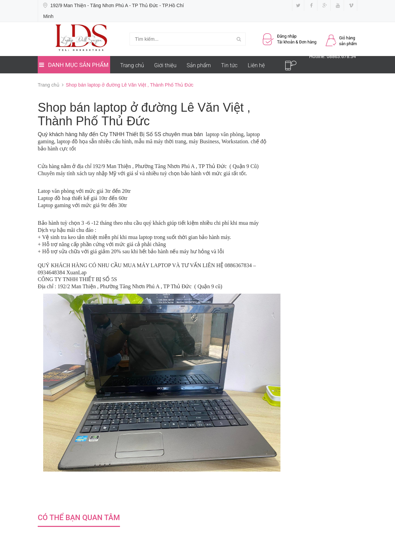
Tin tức (229, 65)
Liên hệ (256, 65)
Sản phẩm (199, 65)
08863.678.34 (341, 56)
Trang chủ (132, 65)
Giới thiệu (165, 65)
